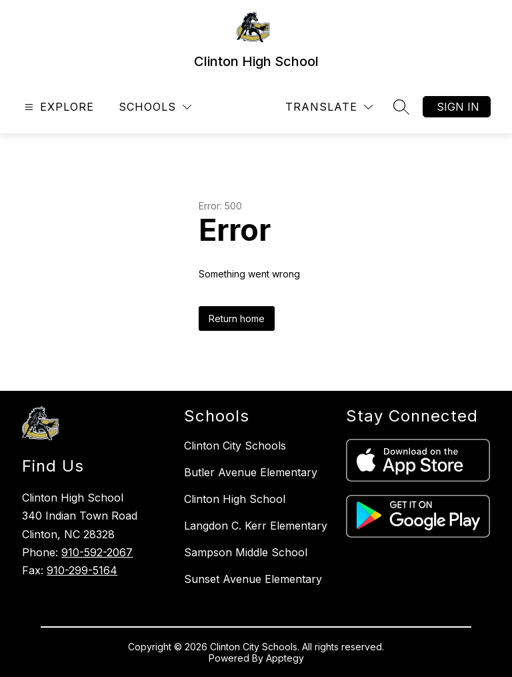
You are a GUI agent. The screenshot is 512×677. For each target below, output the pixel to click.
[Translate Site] (329, 107)
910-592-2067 (97, 552)
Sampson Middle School (245, 552)
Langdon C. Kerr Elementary (255, 525)
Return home (237, 318)
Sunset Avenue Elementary (253, 579)
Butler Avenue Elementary (250, 472)
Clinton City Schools (235, 445)
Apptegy (285, 658)
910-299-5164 (82, 570)
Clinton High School (234, 499)
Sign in (458, 106)
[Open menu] (57, 107)
